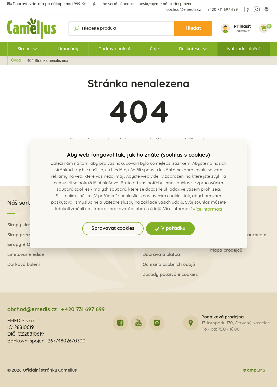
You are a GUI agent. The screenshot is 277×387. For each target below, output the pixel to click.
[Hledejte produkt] (140, 28)
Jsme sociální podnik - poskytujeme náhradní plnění (141, 4)
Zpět (19, 60)
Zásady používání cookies (170, 274)
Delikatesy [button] (189, 49)
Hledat (193, 28)
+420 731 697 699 (222, 10)
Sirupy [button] (24, 49)
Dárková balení (114, 49)
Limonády (68, 49)
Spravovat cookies (112, 228)
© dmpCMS (254, 370)
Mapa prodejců (226, 250)
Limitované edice (25, 254)
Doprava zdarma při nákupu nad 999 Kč (46, 4)
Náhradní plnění (243, 49)
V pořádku (170, 228)
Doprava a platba (161, 254)
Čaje (154, 49)
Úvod (38, 60)
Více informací (207, 209)
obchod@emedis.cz (183, 10)
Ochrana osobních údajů (169, 264)
